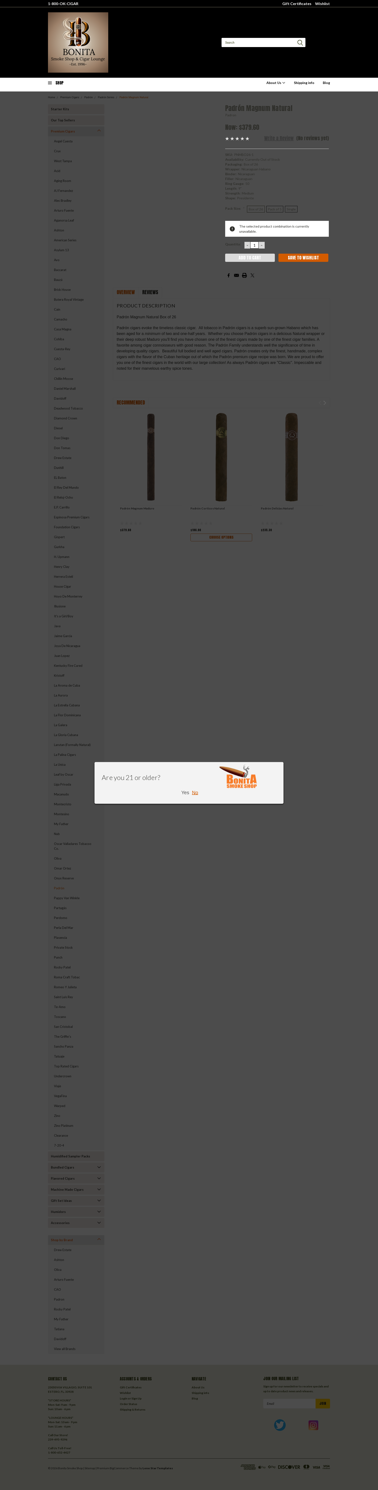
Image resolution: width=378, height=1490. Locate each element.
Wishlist (322, 3)
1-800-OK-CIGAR (63, 3)
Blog (326, 83)
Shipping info (304, 83)
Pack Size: (235, 208)
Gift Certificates (296, 3)
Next (324, 403)
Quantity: (233, 244)
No (195, 792)
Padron (230, 115)
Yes (185, 792)
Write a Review (279, 138)
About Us (275, 83)
